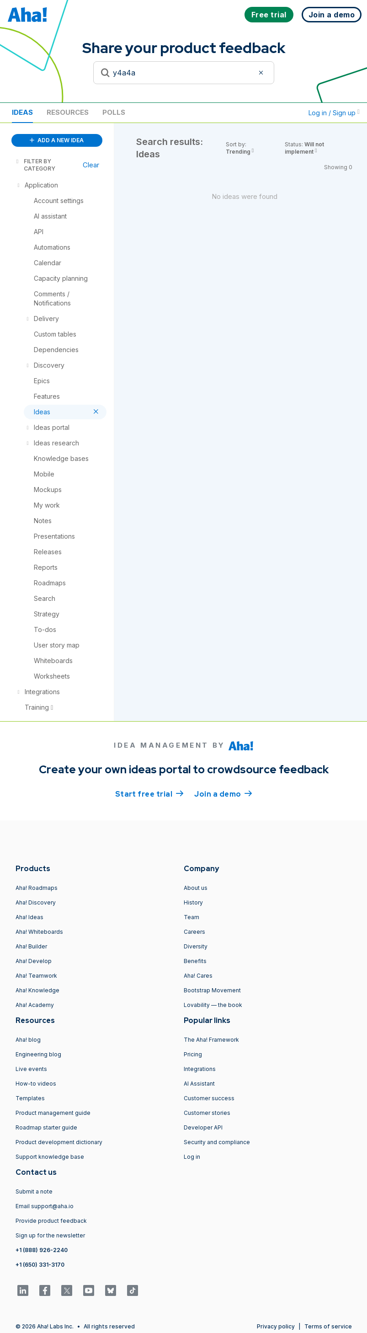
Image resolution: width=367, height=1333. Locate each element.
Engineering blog (38, 1054)
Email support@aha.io (45, 1206)
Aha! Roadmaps (37, 887)
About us (195, 887)
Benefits (195, 961)
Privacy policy (276, 1326)
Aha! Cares (198, 975)
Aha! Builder (31, 946)
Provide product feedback (51, 1220)
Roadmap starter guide (46, 1127)
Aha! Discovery (36, 902)
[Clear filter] (262, 72)
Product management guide (53, 1112)
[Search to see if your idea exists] (183, 72)
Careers (194, 931)
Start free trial (149, 793)
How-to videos (36, 1083)
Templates (30, 1098)
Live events (31, 1068)
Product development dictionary (59, 1142)
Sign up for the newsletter (50, 1235)
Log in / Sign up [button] (334, 113)
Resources (68, 112)
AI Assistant (199, 1083)
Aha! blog (28, 1039)
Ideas (22, 112)
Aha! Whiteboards (39, 931)
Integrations (200, 1068)
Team (191, 917)
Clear (91, 165)
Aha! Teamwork (36, 975)
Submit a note (34, 1191)
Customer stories (207, 1112)
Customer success (209, 1098)
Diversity (195, 946)
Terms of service (328, 1326)
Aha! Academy (35, 1004)
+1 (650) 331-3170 (40, 1264)
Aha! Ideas (29, 917)
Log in (192, 1156)
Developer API (203, 1127)
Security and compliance (217, 1142)
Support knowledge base (50, 1156)
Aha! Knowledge (37, 990)
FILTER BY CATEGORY (35, 165)
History (193, 902)
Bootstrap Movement (212, 990)
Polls (113, 112)
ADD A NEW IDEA (57, 140)
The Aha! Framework (211, 1039)
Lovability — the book (213, 1004)
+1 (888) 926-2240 (42, 1250)
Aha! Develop (34, 961)
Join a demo (223, 793)
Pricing (193, 1054)
